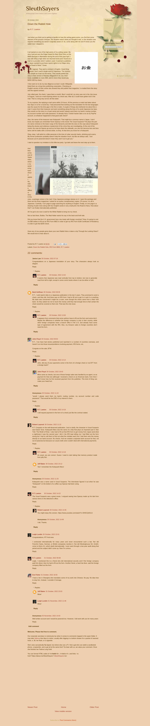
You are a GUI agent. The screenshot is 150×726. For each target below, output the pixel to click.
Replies (37, 271)
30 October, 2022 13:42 (57, 275)
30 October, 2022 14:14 (57, 360)
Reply (34, 267)
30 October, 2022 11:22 (50, 393)
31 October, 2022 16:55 (49, 575)
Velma (36, 638)
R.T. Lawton (65, 247)
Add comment (33, 626)
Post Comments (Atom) (68, 720)
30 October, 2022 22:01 (51, 534)
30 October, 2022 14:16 (57, 409)
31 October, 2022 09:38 (52, 558)
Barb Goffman (37, 292)
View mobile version (63, 711)
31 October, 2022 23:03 (54, 591)
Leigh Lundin (37, 534)
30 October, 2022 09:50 (49, 339)
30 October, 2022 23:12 (54, 464)
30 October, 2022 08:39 (51, 292)
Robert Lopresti (38, 424)
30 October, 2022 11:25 (50, 479)
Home (63, 707)
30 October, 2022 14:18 (57, 452)
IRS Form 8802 (54, 247)
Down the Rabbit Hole (41, 247)
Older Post (94, 707)
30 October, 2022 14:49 (55, 519)
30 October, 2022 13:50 (57, 315)
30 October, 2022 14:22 (52, 493)
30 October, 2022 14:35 (58, 510)
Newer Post (32, 707)
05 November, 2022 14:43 (51, 616)
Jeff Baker (41, 464)
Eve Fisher (36, 575)
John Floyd (36, 339)
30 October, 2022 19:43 (55, 371)
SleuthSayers (42, 8)
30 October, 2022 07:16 (49, 258)
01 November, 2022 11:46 (57, 601)
